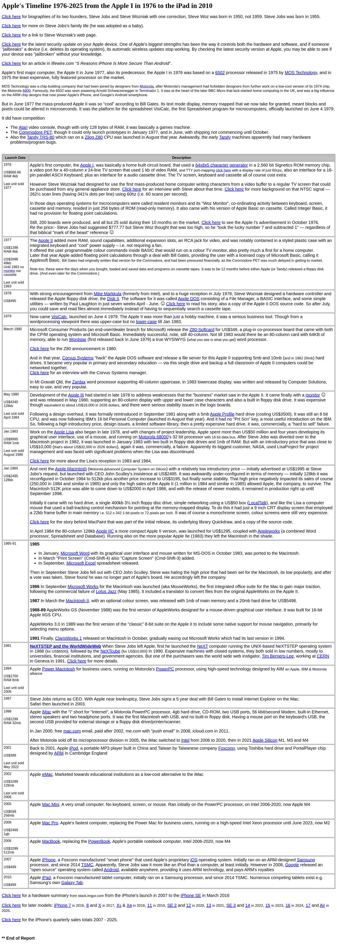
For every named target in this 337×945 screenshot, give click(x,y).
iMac (46, 712)
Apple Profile (222, 414)
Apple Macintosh (71, 468)
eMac (47, 774)
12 (188, 905)
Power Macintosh (58, 669)
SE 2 (171, 905)
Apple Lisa (64, 432)
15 (267, 905)
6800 (27, 91)
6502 (220, 72)
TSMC (87, 864)
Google (292, 864)
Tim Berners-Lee (278, 656)
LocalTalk (257, 502)
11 (149, 905)
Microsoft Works (83, 586)
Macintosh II (77, 600)
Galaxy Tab (72, 882)
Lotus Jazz (106, 591)
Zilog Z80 (94, 137)
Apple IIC (105, 531)
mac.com (72, 731)
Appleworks (269, 531)
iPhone (48, 859)
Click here (11, 16)
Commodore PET (35, 132)
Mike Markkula (107, 293)
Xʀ (129, 905)
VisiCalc (59, 316)
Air (322, 905)
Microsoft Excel (81, 563)
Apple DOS (188, 298)
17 (308, 905)
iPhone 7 (62, 905)
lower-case (146, 321)
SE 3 (231, 905)
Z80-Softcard (202, 329)
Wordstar (77, 339)
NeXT (202, 646)
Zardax (79, 382)
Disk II (113, 298)
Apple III (76, 395)
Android (111, 869)
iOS (193, 859)
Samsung (306, 859)
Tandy (225, 137)
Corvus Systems (77, 358)
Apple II (45, 240)
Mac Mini (50, 804)
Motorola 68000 (153, 437)
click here (223, 170)
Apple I (86, 165)
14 (247, 905)
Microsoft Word (75, 553)
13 (208, 905)
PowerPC (165, 669)
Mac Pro (50, 822)
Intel (185, 740)
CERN (323, 656)
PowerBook (99, 841)
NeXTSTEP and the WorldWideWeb (65, 646)
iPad (46, 877)
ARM (58, 753)
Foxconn (226, 748)
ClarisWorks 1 (68, 638)
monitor (9, 271)
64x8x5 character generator (221, 165)
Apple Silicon (265, 740)
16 (288, 905)
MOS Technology (301, 72)
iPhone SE (191, 895)
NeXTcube (110, 651)
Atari (23, 127)
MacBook (51, 841)
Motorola (147, 86)
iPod (73, 748)
